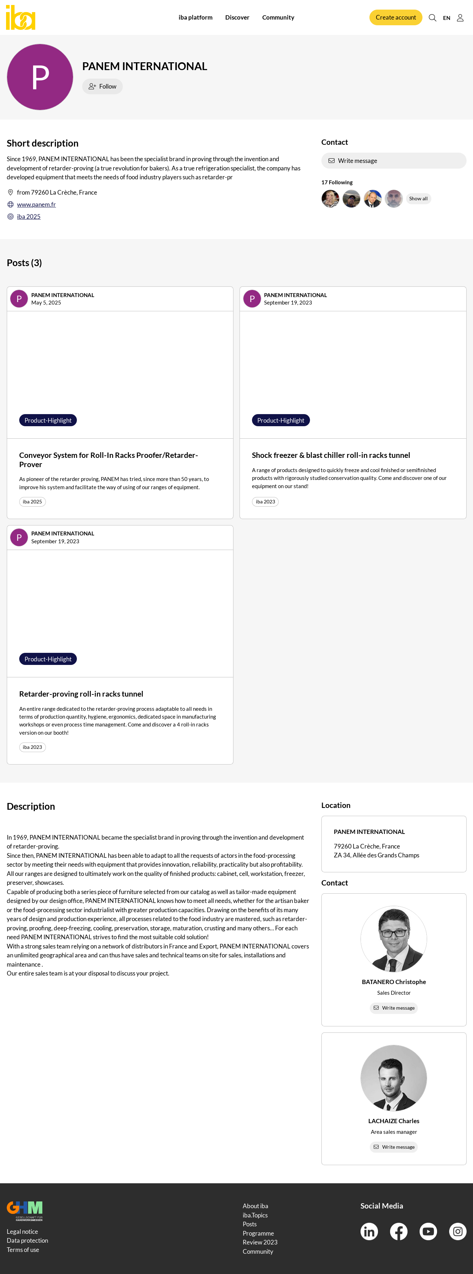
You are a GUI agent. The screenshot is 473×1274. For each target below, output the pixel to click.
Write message (353, 160)
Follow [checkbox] (102, 86)
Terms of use (23, 1249)
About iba (255, 1206)
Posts (250, 1224)
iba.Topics (255, 1215)
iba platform (195, 17)
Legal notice (22, 1231)
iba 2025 (24, 216)
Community (278, 17)
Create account (396, 17)
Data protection (27, 1240)
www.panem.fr (31, 204)
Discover (237, 17)
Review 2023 (260, 1242)
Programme (258, 1233)
